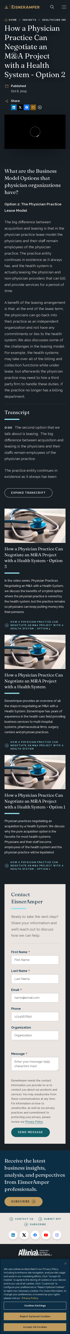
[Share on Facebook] (26, 107)
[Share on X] (20, 107)
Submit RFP (52, 1219)
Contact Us (24, 1219)
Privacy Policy (34, 1121)
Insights (29, 20)
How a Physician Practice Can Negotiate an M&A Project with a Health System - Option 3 (37, 625)
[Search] (52, 7)
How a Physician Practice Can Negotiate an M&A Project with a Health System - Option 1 (37, 865)
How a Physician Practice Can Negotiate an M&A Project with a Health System (37, 745)
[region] (35, 1296)
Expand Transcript (28, 492)
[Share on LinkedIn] (14, 107)
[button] (64, 7)
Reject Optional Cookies (35, 1316)
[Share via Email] (33, 107)
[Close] (65, 1263)
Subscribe (20, 1201)
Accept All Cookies (35, 1327)
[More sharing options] (40, 107)
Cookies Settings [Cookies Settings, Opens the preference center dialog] (35, 1305)
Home (10, 19)
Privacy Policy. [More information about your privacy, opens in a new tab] (30, 1298)
